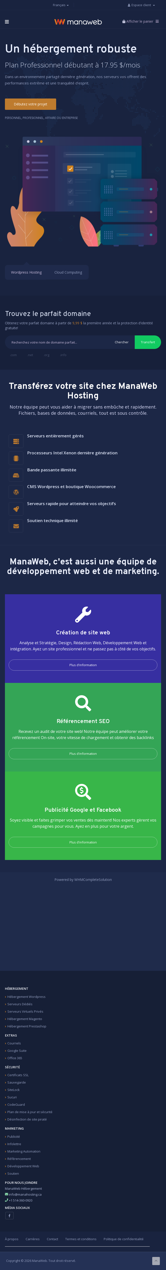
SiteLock (13, 1090)
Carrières (33, 1239)
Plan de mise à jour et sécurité (29, 1112)
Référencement (19, 1158)
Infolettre (14, 1144)
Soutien (13, 1173)
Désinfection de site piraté (27, 1119)
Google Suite (17, 1050)
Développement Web (23, 1166)
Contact (52, 1239)
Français (61, 5)
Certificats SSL (18, 1075)
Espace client (143, 5)
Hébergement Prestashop (26, 1026)
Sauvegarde (16, 1082)
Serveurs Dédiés (20, 1004)
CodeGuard (16, 1104)
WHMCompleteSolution (93, 879)
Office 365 (14, 1058)
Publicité (13, 1136)
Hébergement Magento (24, 1019)
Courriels (14, 1043)
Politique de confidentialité (124, 1239)
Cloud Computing (68, 272)
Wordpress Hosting (26, 272)
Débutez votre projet (30, 104)
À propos (11, 1239)
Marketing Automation (23, 1151)
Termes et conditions (81, 1239)
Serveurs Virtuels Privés (25, 1011)
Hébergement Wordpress (26, 996)
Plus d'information (83, 665)
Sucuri (12, 1097)
